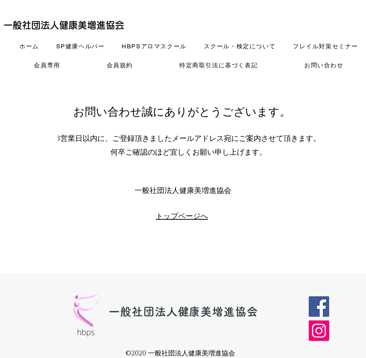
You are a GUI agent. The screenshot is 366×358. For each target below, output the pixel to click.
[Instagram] (319, 330)
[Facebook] (319, 306)
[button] (80, 47)
